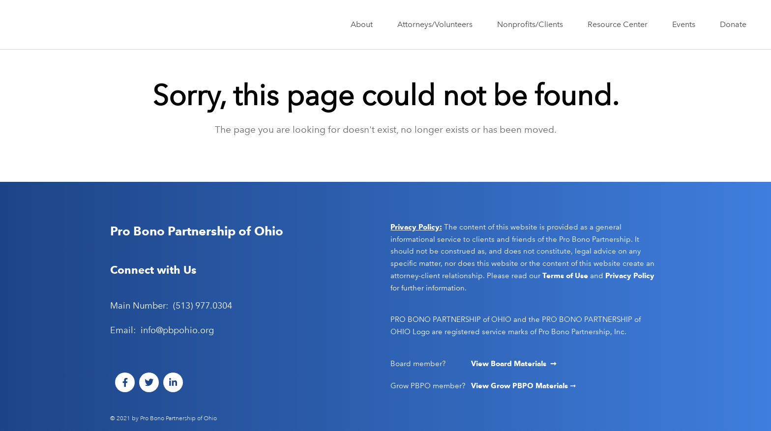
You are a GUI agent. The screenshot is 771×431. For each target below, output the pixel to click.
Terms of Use (565, 275)
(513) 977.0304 (202, 305)
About (364, 24)
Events (686, 24)
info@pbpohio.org (177, 330)
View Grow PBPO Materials (520, 385)
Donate (733, 24)
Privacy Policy (629, 275)
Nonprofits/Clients (532, 24)
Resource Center (620, 24)
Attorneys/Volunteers (437, 24)
